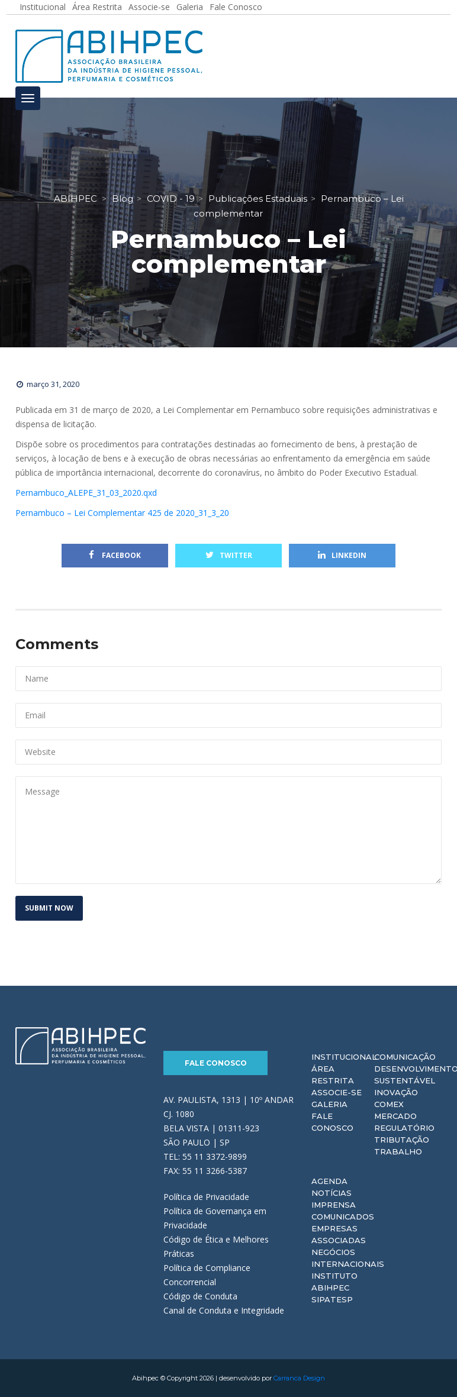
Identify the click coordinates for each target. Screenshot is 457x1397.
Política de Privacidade (206, 1196)
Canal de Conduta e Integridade (223, 1310)
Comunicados (342, 1216)
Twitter (228, 555)
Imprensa (333, 1204)
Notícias (331, 1193)
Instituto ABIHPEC (334, 1281)
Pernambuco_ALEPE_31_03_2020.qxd (86, 492)
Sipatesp (332, 1299)
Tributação (401, 1139)
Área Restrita (332, 1074)
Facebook (115, 555)
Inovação (396, 1092)
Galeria (329, 1104)
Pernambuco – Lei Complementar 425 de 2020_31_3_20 (122, 512)
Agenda (329, 1181)
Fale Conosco (216, 1063)
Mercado (395, 1116)
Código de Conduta (200, 1296)
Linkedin (342, 555)
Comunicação (405, 1057)
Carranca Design (299, 1378)
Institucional (343, 1057)
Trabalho (398, 1151)
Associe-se (336, 1092)
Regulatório (404, 1128)
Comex (389, 1104)
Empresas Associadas (338, 1234)
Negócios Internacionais (347, 1258)
